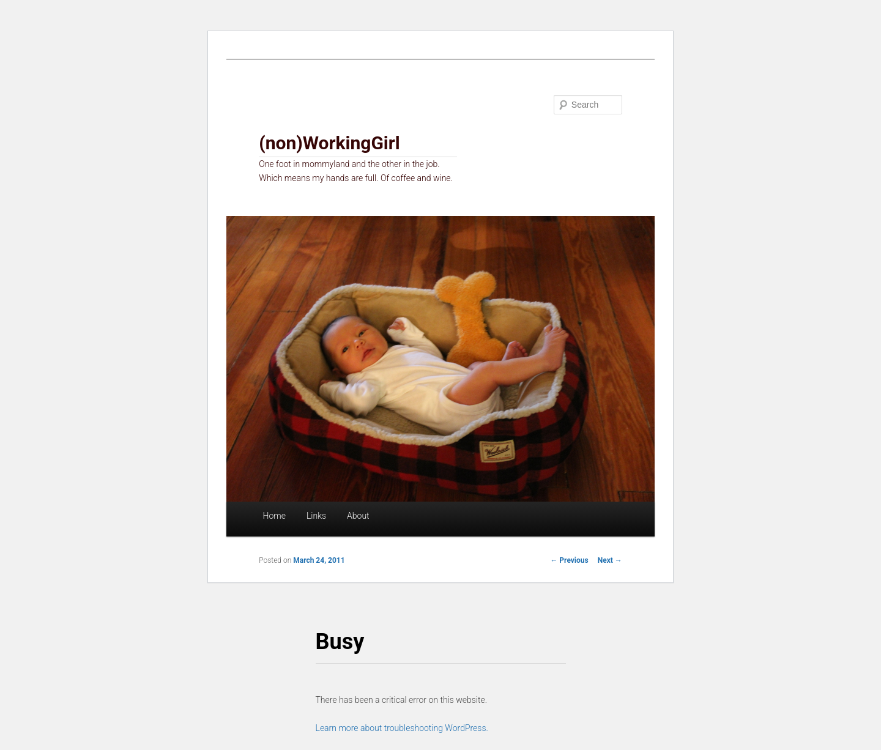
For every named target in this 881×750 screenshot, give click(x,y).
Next (610, 560)
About (358, 516)
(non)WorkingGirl (329, 143)
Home (274, 516)
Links (316, 516)
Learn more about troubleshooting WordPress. (402, 728)
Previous (569, 560)
